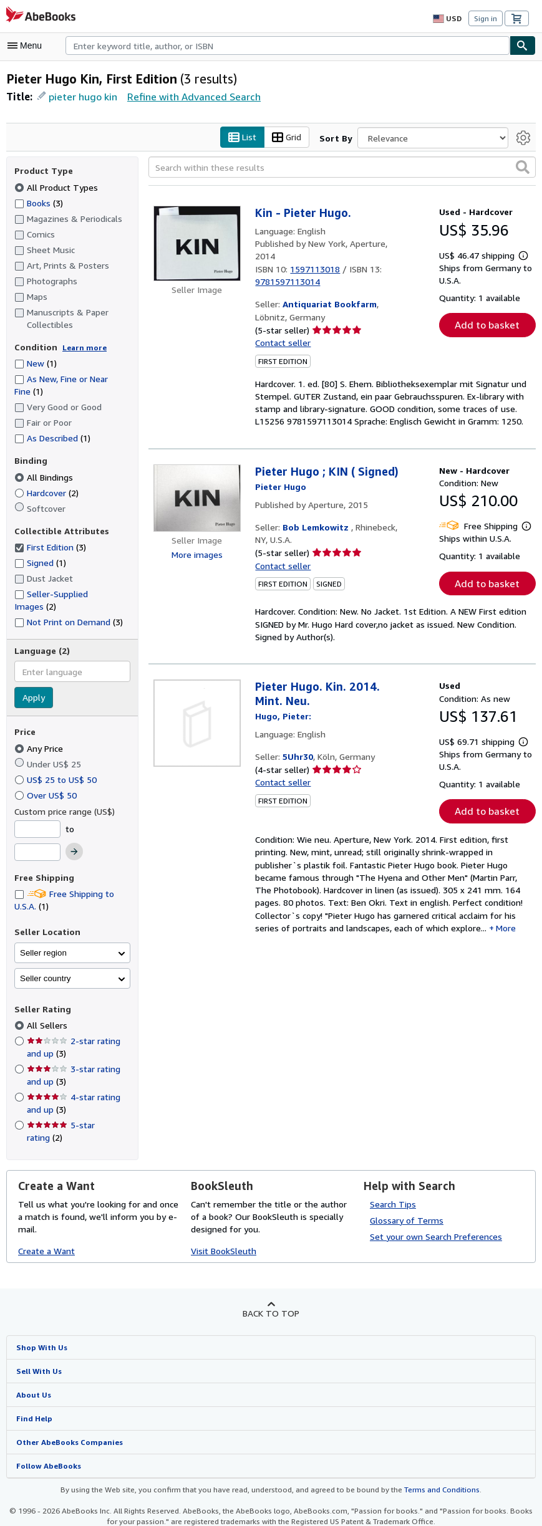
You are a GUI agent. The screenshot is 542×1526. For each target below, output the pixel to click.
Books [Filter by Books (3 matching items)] (39, 203)
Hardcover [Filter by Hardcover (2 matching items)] (47, 494)
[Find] (522, 45)
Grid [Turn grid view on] (287, 139)
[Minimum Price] (37, 818)
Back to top (271, 1289)
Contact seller (282, 332)
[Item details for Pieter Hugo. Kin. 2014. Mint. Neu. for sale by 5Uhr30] (196, 713)
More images (197, 544)
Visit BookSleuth (222, 1227)
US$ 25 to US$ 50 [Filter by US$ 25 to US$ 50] (57, 768)
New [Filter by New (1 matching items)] (35, 365)
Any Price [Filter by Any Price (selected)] (40, 737)
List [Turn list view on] (242, 139)
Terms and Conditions (434, 1466)
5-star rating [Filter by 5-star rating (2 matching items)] (78, 1114)
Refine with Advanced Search (189, 97)
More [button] (345, 921)
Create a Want (46, 1227)
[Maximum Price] (37, 841)
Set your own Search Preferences (435, 1212)
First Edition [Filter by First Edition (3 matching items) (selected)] (50, 549)
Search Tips (393, 1180)
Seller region (43, 941)
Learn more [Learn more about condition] (84, 348)
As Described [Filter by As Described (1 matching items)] (53, 439)
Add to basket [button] (487, 326)
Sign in (485, 18)
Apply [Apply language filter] (33, 687)
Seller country (45, 967)
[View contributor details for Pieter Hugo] (280, 476)
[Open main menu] (27, 45)
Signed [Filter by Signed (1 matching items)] (40, 564)
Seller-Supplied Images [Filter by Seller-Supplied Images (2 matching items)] (72, 595)
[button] (523, 168)
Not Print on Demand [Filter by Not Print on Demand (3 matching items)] (68, 610)
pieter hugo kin (81, 97)
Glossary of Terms (405, 1196)
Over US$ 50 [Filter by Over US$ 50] (47, 784)
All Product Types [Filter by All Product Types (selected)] (55, 188)
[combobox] (287, 45)
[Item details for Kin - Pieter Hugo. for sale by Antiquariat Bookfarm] (196, 245)
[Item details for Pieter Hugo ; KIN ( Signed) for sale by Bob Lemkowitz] (196, 487)
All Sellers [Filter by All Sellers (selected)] (47, 1014)
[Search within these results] (342, 169)
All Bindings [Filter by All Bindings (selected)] (44, 478)
